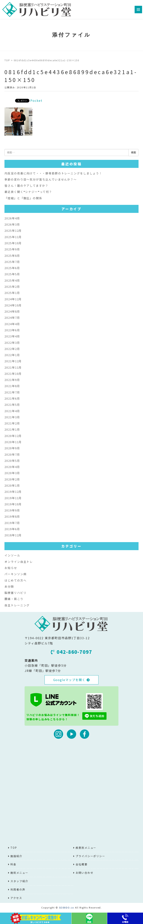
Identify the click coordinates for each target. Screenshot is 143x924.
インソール (12, 555)
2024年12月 (13, 299)
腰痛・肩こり (13, 599)
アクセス (16, 898)
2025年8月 (12, 256)
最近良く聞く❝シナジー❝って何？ (28, 192)
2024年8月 (12, 311)
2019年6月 (12, 529)
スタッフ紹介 (19, 881)
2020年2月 (12, 479)
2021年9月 (12, 380)
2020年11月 (13, 442)
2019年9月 (12, 510)
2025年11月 (13, 237)
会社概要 (82, 864)
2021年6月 (12, 398)
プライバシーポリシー (90, 856)
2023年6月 (12, 330)
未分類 (9, 586)
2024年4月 (12, 324)
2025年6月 (12, 268)
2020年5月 (12, 461)
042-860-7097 (71, 651)
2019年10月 (13, 504)
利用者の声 (17, 889)
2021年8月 (12, 386)
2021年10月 (13, 374)
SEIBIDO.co (66, 907)
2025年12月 (13, 230)
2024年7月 (12, 318)
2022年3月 (12, 343)
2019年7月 (12, 523)
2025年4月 (12, 280)
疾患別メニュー (86, 847)
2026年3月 (12, 224)
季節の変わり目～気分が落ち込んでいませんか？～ (40, 179)
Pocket (36, 100)
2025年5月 (12, 274)
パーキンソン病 (15, 574)
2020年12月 (13, 436)
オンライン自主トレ (18, 562)
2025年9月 (12, 249)
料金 (13, 864)
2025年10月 (13, 243)
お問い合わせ (84, 873)
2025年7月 (12, 262)
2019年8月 (12, 516)
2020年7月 (12, 454)
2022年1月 (12, 355)
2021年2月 (12, 423)
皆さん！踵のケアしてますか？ (26, 185)
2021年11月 (13, 367)
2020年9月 (12, 448)
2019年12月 (13, 492)
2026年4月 (12, 218)
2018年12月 (13, 535)
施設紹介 (16, 856)
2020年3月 (12, 473)
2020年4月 (12, 467)
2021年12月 (13, 361)
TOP (7, 60)
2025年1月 (12, 293)
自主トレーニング (17, 605)
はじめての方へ (15, 580)
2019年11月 (13, 498)
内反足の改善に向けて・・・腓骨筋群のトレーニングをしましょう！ (53, 173)
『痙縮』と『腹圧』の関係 (23, 198)
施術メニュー (19, 873)
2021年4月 (12, 411)
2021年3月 (12, 417)
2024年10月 (13, 305)
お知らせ (10, 568)
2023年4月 (12, 336)
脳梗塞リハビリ (15, 593)
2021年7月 (12, 392)
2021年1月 (12, 429)
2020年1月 (12, 485)
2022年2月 (12, 349)
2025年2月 (12, 287)
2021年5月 (12, 405)
